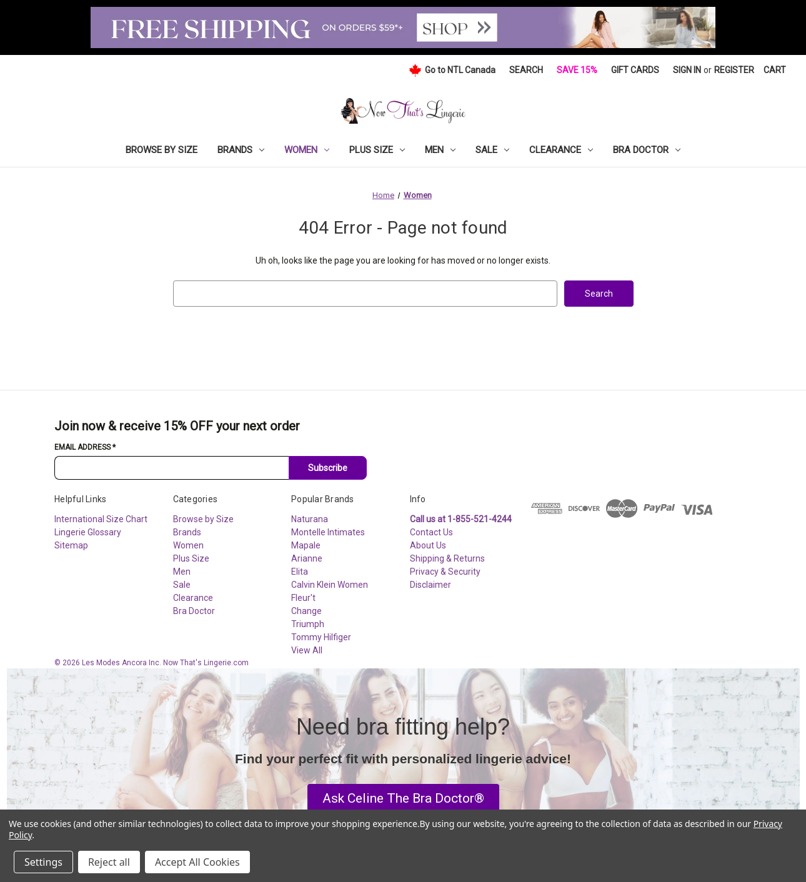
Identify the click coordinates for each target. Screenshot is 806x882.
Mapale (306, 545)
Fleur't (303, 598)
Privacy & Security (445, 572)
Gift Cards (635, 70)
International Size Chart (100, 519)
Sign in (687, 70)
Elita (299, 572)
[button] (403, 799)
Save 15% (577, 70)
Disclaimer (430, 585)
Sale (492, 150)
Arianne (306, 558)
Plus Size (377, 150)
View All (306, 650)
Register (734, 70)
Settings (43, 862)
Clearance (561, 150)
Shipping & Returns (447, 558)
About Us (428, 545)
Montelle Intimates (328, 532)
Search (526, 70)
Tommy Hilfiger (321, 637)
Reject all (109, 862)
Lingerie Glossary (87, 532)
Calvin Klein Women (329, 585)
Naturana (309, 519)
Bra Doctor (646, 150)
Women (306, 150)
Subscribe (327, 468)
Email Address (85, 447)
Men (440, 150)
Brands (240, 150)
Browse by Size (161, 150)
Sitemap (71, 545)
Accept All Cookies (197, 862)
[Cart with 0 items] (775, 70)
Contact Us (431, 532)
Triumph (307, 624)
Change (306, 611)
